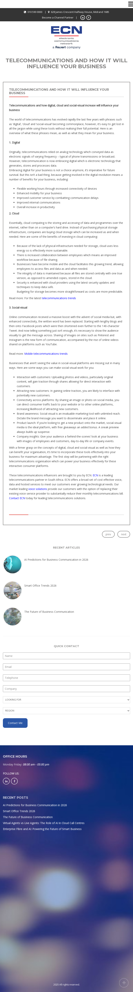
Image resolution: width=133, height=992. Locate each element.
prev (108, 534)
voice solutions (37, 489)
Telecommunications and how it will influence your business (59, 91)
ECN (96, 475)
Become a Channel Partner (57, 17)
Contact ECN (17, 498)
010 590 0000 (35, 12)
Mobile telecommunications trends (46, 353)
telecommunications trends (59, 298)
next (123, 534)
